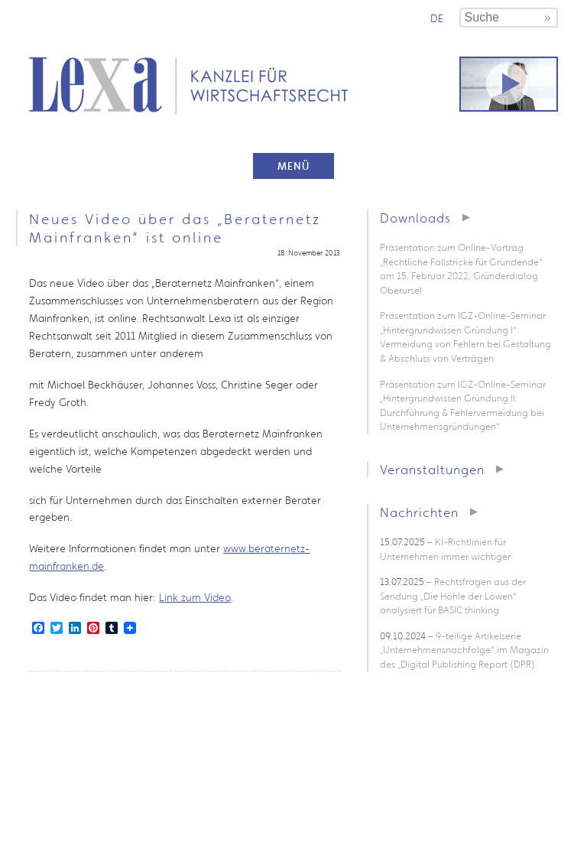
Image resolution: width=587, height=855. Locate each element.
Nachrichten (419, 512)
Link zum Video (195, 597)
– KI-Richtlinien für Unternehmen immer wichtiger (445, 549)
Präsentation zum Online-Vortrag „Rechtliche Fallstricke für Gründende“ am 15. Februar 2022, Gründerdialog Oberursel (461, 269)
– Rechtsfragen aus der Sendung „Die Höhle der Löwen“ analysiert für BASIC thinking (453, 595)
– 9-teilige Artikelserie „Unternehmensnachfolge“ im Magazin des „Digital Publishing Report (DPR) (464, 650)
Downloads (415, 218)
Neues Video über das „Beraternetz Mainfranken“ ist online (175, 228)
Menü (293, 166)
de (436, 18)
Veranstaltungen (432, 469)
